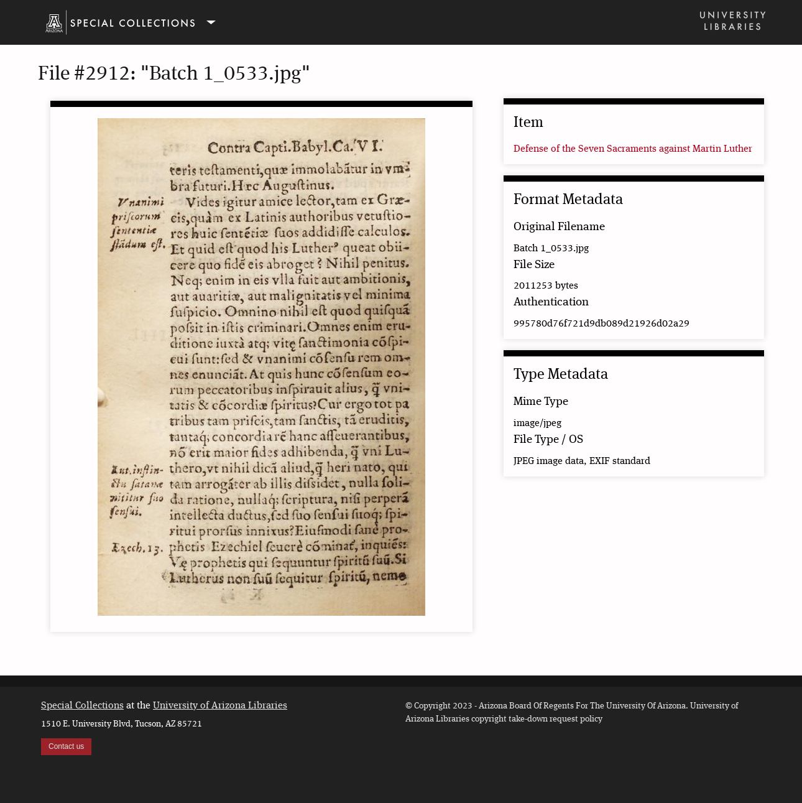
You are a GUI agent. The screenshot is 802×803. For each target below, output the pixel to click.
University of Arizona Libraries (220, 706)
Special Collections (82, 706)
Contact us (66, 746)
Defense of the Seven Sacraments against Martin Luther (633, 149)
